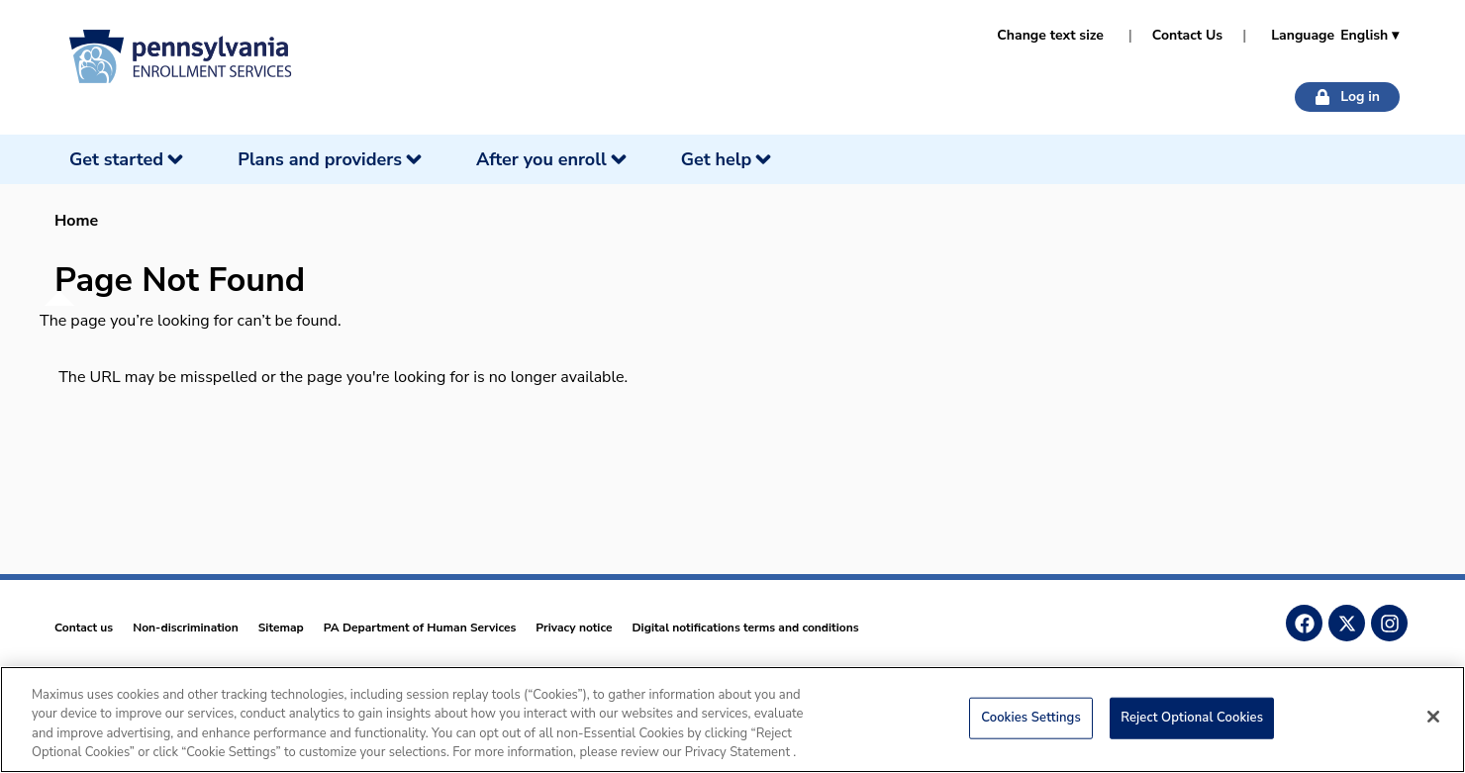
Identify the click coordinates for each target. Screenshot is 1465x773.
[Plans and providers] (331, 159)
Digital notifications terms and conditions (745, 627)
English (1369, 35)
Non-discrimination (186, 627)
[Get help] (728, 159)
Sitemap (281, 627)
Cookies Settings (1031, 724)
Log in (1347, 96)
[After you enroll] (553, 159)
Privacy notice (574, 627)
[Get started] (128, 159)
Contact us (83, 627)
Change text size (1050, 35)
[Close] (1433, 723)
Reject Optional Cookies (1192, 724)
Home (76, 221)
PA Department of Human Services (420, 627)
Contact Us (1187, 35)
